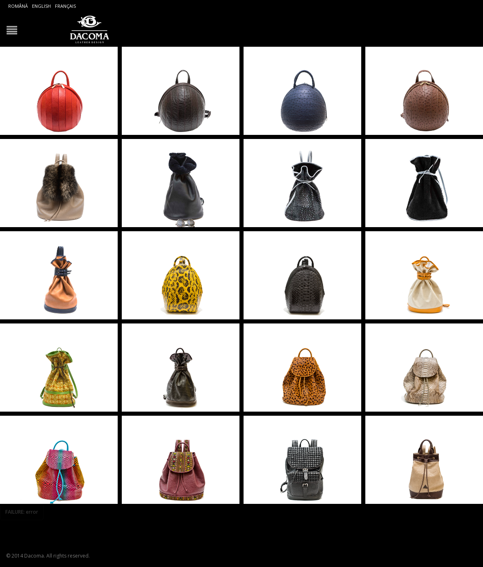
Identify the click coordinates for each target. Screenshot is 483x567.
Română (18, 6)
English (41, 6)
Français (65, 6)
